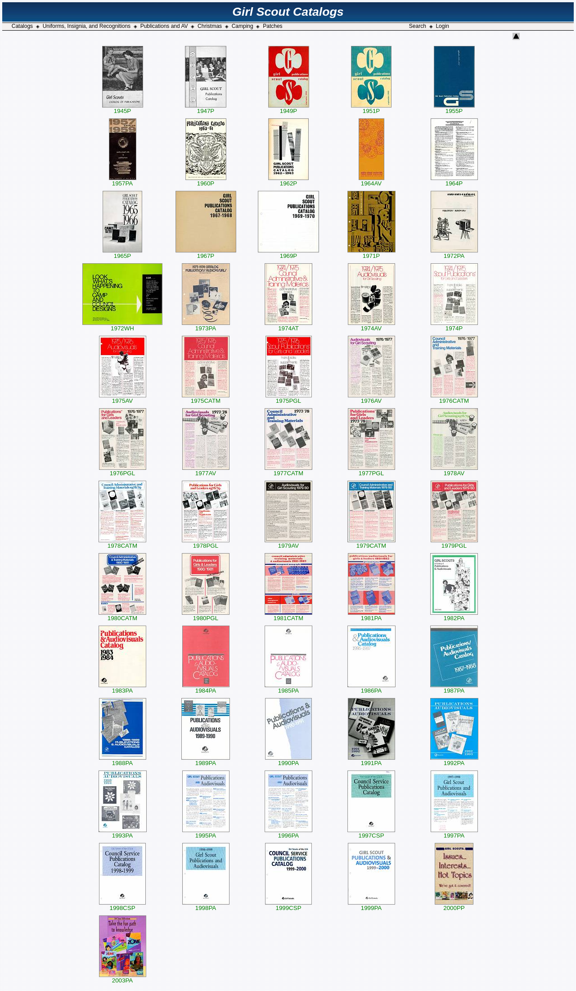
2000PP (454, 905)
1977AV (206, 470)
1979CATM (371, 543)
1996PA (288, 833)
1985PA (288, 688)
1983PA (122, 688)
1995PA (206, 833)
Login (442, 26)
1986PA (371, 688)
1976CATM (454, 398)
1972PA (454, 253)
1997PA (454, 833)
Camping (242, 26)
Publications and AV (164, 26)
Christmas (210, 26)
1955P (454, 108)
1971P (371, 253)
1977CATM (288, 470)
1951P (371, 108)
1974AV (371, 326)
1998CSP (122, 905)
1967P (206, 253)
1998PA (206, 905)
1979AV (288, 543)
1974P (454, 326)
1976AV (371, 398)
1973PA (206, 326)
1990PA (288, 760)
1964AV (371, 181)
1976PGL (122, 470)
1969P (288, 253)
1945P (122, 108)
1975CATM (206, 398)
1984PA (206, 688)
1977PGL (371, 470)
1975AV (122, 398)
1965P (122, 253)
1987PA (454, 688)
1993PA (123, 833)
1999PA (371, 905)
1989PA (205, 760)
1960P (205, 181)
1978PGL (206, 543)
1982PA (454, 615)
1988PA (122, 760)
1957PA (122, 181)
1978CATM (122, 543)
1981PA (371, 615)
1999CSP (288, 905)
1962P (288, 181)
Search (417, 26)
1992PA (454, 760)
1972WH (122, 326)
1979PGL (454, 543)
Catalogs (22, 26)
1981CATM (288, 615)
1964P (454, 181)
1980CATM (122, 615)
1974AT (288, 326)
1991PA (371, 760)
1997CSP (371, 833)
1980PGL (206, 615)
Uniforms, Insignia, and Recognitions (86, 26)
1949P (288, 108)
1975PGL (289, 398)
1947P (205, 108)
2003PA (122, 978)
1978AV (454, 470)
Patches (272, 26)
